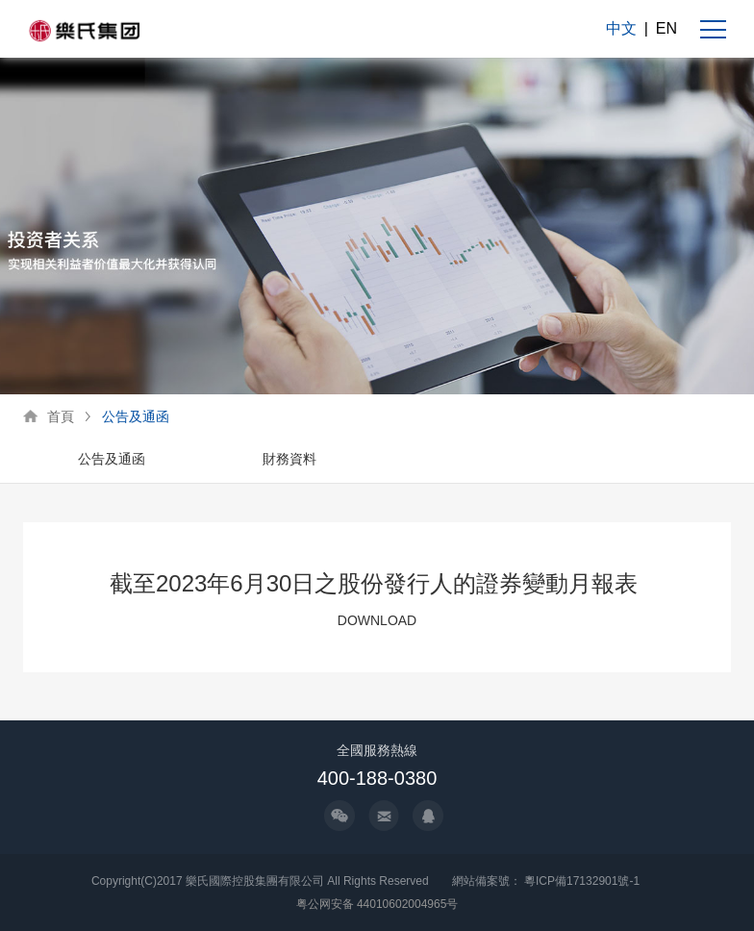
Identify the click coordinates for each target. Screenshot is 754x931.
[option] (112, 460)
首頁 (60, 416)
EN (666, 28)
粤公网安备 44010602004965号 (377, 904)
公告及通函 (135, 416)
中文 (621, 28)
